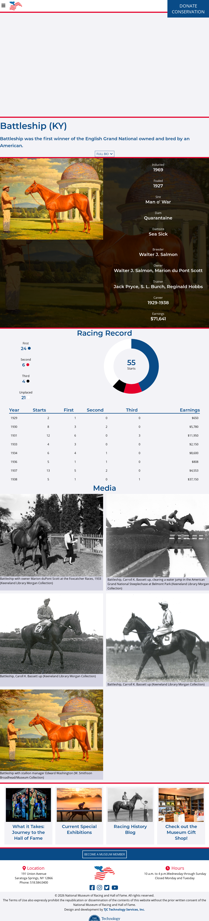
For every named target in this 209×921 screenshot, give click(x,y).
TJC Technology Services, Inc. (124, 909)
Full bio (105, 154)
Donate (188, 6)
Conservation (188, 12)
